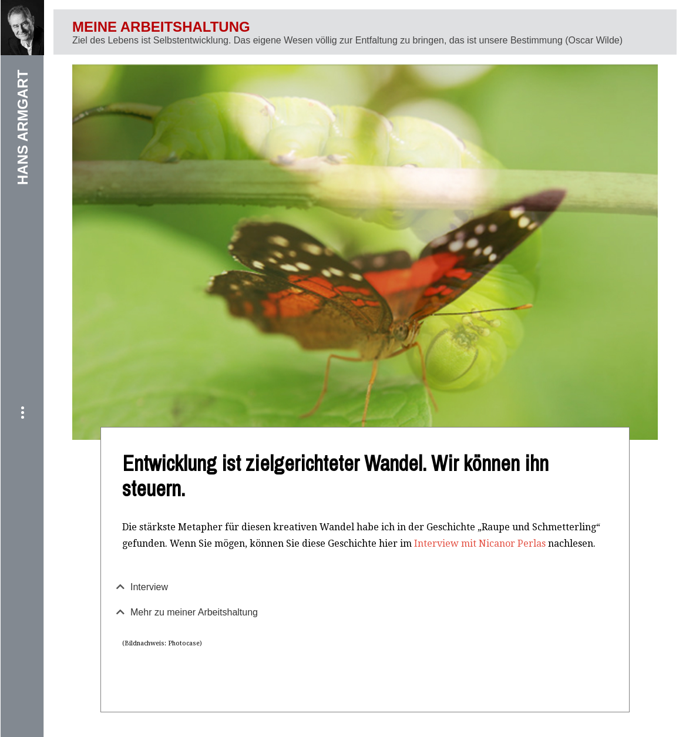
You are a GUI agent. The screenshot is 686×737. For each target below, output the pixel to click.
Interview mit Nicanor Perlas (480, 543)
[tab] (365, 588)
